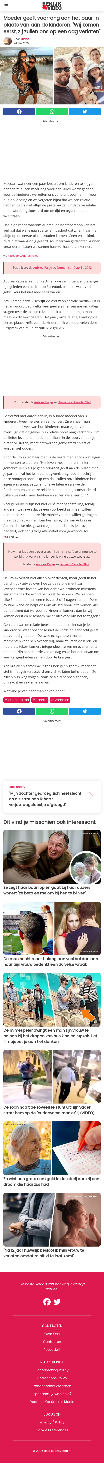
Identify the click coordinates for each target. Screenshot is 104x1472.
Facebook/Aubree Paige (23, 255)
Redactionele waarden (52, 1386)
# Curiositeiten (16, 699)
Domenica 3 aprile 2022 (74, 402)
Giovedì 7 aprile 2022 (74, 564)
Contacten (52, 1341)
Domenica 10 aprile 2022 (74, 268)
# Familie (39, 699)
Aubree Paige (42, 268)
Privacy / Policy (52, 1422)
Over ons (52, 1333)
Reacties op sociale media (52, 1401)
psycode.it (52, 1349)
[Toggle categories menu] (6, 5)
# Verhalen (60, 699)
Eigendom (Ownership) (52, 1393)
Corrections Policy (52, 1378)
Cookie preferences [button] (52, 1430)
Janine (25, 39)
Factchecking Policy (52, 1370)
